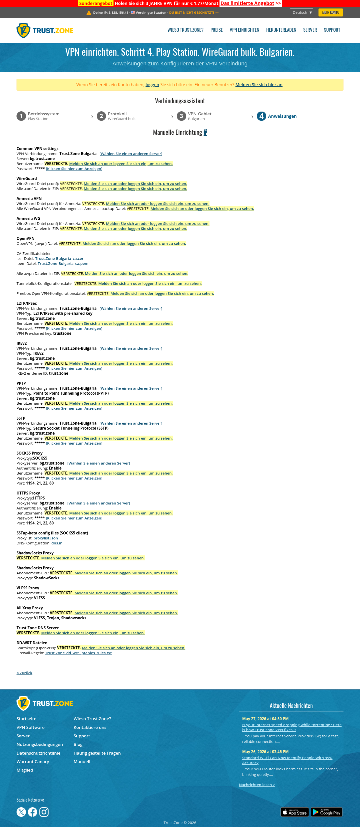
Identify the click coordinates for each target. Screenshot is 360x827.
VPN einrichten (244, 30)
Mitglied (24, 770)
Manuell (82, 761)
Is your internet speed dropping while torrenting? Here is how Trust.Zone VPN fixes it (292, 727)
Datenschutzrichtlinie (38, 753)
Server (310, 30)
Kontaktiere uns (90, 727)
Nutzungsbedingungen (39, 744)
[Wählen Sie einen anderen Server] (131, 153)
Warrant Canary (32, 761)
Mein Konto (330, 12)
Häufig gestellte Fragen (97, 753)
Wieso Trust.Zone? (186, 30)
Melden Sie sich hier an (259, 84)
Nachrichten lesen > (257, 784)
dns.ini (58, 542)
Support (332, 30)
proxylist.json (46, 537)
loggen (152, 84)
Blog (78, 744)
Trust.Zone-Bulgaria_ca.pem (63, 263)
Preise (216, 30)
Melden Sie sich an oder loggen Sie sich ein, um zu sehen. (121, 163)
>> (250, 3)
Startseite (26, 718)
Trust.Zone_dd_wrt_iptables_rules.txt (78, 652)
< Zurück (24, 672)
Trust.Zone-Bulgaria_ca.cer (59, 258)
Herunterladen (281, 30)
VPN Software (30, 727)
